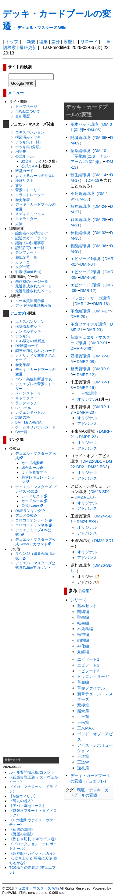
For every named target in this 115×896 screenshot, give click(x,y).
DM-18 (93, 180)
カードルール (32, 501)
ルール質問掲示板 (30, 301)
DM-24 (100, 206)
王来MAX (85, 728)
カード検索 (30, 463)
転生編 (83, 623)
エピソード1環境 (85, 258)
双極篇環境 (80, 356)
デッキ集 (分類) (28, 147)
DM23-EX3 (84, 497)
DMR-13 (81, 303)
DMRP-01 (99, 343)
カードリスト (32, 496)
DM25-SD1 (103, 540)
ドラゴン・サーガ (93, 676)
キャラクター (26, 219)
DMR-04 (87, 264)
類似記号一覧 (26, 257)
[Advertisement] (31, 663)
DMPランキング (28, 511)
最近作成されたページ (33, 286)
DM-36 (100, 246)
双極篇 (83, 705)
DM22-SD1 (92, 461)
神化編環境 (80, 232)
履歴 (67, 41)
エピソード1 (88, 659)
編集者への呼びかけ (31, 233)
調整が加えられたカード (35, 351)
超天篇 (83, 710)
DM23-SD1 (100, 491)
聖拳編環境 (80, 150)
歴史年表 (22, 200)
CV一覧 (21, 432)
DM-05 (94, 130)
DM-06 (100, 137)
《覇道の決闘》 (22, 829)
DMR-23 (93, 329)
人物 (19, 224)
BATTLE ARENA (28, 422)
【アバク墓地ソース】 (27, 806)
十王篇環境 (87, 393)
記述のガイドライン (31, 238)
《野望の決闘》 (22, 834)
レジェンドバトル (30, 412)
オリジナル (87, 399)
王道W (83, 762)
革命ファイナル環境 (88, 324)
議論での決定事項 (30, 243)
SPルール (23, 408)
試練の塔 (22, 417)
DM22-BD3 (97, 467)
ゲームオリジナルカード (35, 427)
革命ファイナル (91, 688)
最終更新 (28, 47)
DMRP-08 (85, 361)
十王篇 (83, 716)
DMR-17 (101, 311)
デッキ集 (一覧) (28, 142)
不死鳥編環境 (82, 193)
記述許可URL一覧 (29, 248)
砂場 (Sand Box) (28, 272)
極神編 (83, 634)
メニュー (16, 93)
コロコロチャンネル (31, 525)
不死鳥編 (85, 628)
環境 (81, 790)
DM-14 (100, 175)
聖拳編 (83, 617)
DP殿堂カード (26, 346)
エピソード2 (88, 665)
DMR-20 (77, 316)
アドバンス (87, 423)
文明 (19, 185)
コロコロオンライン (31, 520)
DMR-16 (100, 303)
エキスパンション (30, 132)
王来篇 (83, 722)
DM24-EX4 (86, 521)
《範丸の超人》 (22, 801)
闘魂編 (83, 611)
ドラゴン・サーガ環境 (90, 298)
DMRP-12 (85, 374)
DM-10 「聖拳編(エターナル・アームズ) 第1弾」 (90, 156)
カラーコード (26, 262)
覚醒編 (83, 651)
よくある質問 (32, 472)
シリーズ (78, 600)
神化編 (83, 646)
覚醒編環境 (80, 246)
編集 (43, 41)
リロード (89, 41)
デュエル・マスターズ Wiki (41, 27)
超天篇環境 (80, 369)
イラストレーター (30, 195)
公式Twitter (30, 506)
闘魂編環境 (80, 137)
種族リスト (24, 180)
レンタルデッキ (28, 331)
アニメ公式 (24, 515)
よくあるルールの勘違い (35, 175)
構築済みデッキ (28, 137)
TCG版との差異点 (30, 341)
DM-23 (82, 199)
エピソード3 (88, 671)
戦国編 (83, 640)
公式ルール (24, 156)
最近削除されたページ (33, 291)
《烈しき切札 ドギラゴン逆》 (33, 839)
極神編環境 (80, 206)
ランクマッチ (26, 403)
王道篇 (83, 756)
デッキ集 (22, 336)
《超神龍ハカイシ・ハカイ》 (33, 853)
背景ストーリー (28, 190)
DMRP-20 (85, 412)
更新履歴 (22, 116)
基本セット (87, 605)
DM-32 (100, 232)
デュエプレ (19, 313)
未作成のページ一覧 (31, 281)
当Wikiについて (27, 111)
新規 (31, 41)
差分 (55, 41)
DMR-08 (87, 277)
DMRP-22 (87, 437)
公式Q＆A (29, 166)
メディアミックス (30, 214)
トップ (11, 41)
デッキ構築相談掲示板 (33, 305)
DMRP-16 (85, 387)
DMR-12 (87, 290)
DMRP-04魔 (81, 348)
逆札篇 (83, 768)
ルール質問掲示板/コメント (31, 772)
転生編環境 (80, 175)
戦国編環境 (80, 219)
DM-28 (100, 219)
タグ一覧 (22, 267)
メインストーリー (30, 393)
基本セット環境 (84, 124)
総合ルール (30, 161)
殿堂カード (24, 171)
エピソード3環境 (85, 285)
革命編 (83, 682)
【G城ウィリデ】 (23, 796)
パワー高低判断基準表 (33, 379)
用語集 (20, 151)
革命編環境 (80, 311)
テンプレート (26, 252)
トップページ (26, 106)
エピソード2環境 (85, 272)
